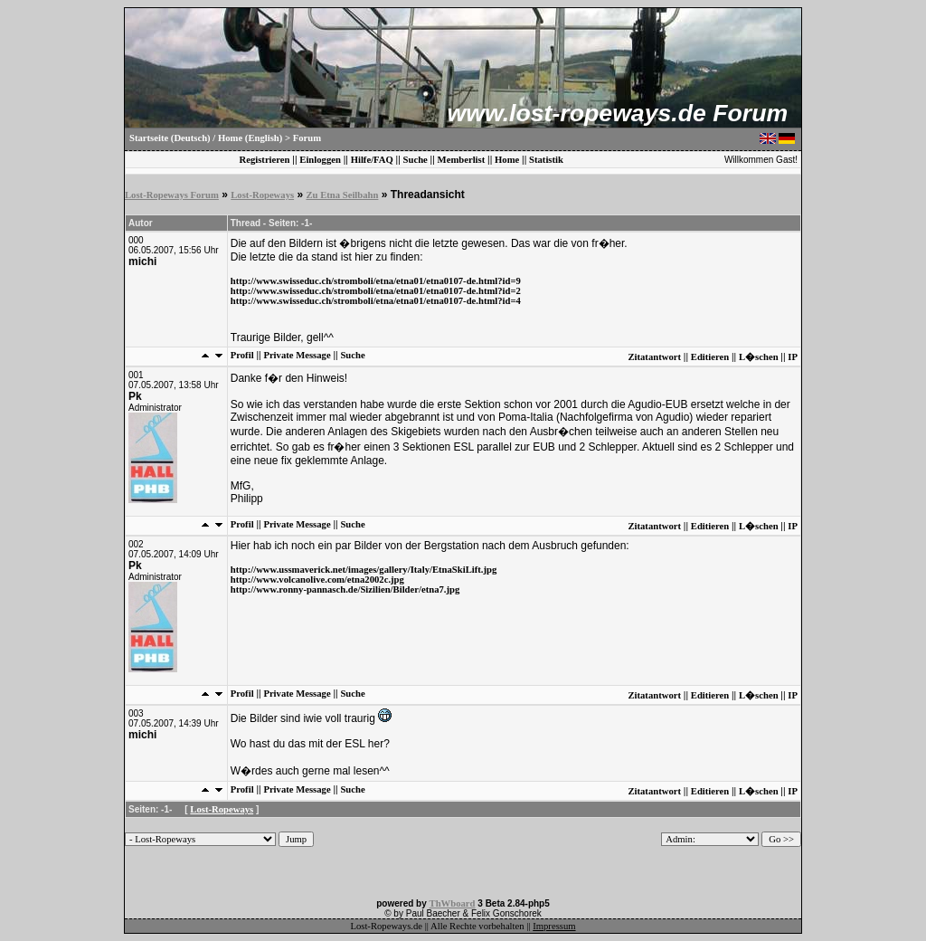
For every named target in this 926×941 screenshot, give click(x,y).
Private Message (296, 355)
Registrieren (264, 160)
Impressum (554, 926)
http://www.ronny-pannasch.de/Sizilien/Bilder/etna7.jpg (345, 589)
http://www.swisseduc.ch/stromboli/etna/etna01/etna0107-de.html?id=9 (376, 281)
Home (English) (250, 138)
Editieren (710, 357)
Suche (415, 160)
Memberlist (462, 160)
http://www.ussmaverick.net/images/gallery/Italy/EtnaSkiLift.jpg (364, 570)
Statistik (546, 160)
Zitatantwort (654, 357)
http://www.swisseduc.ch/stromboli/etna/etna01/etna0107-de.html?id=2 (376, 291)
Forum (307, 138)
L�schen (759, 357)
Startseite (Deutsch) (170, 138)
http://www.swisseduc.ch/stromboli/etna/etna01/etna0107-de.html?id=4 (376, 301)
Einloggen (320, 160)
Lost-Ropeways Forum (172, 195)
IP (793, 357)
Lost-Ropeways (262, 195)
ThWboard (453, 903)
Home (507, 160)
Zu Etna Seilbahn (342, 195)
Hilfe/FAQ (372, 160)
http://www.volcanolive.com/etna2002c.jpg (317, 580)
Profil (242, 355)
